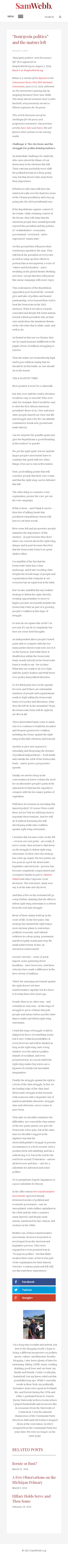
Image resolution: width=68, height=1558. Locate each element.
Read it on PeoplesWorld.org (27, 70)
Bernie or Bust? (24, 1463)
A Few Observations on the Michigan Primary (34, 1480)
